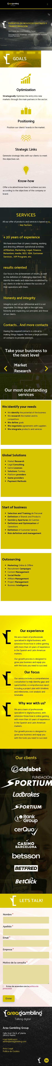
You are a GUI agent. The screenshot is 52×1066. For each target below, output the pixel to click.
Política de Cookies (11, 1051)
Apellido (8, 926)
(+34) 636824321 (10, 1039)
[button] (5, 368)
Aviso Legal (8, 1048)
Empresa (8, 949)
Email (6, 937)
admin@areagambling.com (14, 1041)
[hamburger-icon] (47, 4)
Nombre (8, 914)
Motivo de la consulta (15, 962)
